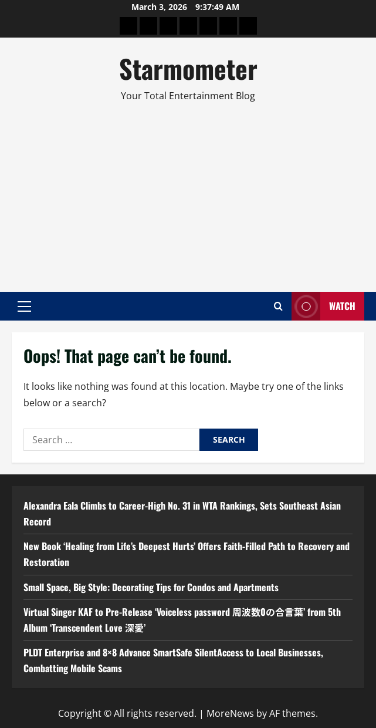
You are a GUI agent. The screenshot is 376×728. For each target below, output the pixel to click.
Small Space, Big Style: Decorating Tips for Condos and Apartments (151, 587)
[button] (24, 306)
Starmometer (188, 68)
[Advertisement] (188, 192)
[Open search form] (278, 306)
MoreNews (230, 713)
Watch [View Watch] (323, 306)
